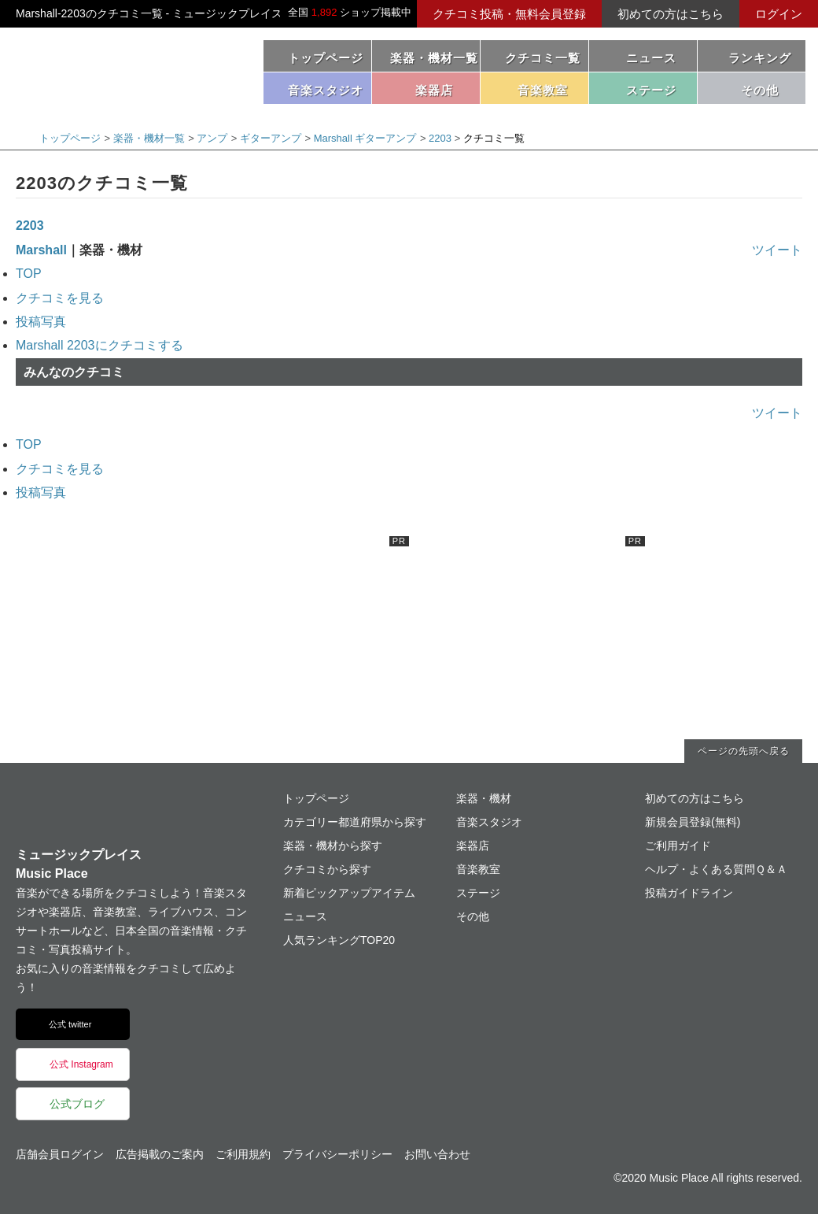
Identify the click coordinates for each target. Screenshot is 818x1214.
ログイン (778, 13)
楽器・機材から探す (332, 845)
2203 (440, 138)
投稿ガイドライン (689, 892)
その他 (472, 916)
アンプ (212, 138)
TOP (29, 273)
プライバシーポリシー (337, 1154)
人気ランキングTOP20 (339, 940)
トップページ (325, 58)
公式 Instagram (81, 1064)
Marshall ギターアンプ (365, 138)
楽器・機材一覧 (434, 58)
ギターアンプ (270, 138)
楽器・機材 (483, 798)
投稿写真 (41, 321)
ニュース (651, 58)
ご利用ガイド (678, 845)
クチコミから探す (327, 869)
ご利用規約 (243, 1154)
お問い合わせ (437, 1154)
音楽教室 (478, 869)
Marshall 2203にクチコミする (99, 345)
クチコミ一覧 (542, 58)
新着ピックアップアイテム (349, 892)
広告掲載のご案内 (160, 1154)
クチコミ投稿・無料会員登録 (509, 13)
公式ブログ (77, 1103)
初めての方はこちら (670, 13)
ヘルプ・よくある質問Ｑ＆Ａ (716, 869)
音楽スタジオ (489, 822)
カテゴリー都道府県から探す (354, 822)
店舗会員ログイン (60, 1154)
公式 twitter (70, 1024)
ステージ (478, 892)
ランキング (759, 58)
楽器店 (472, 845)
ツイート (777, 250)
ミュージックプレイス (126, 69)
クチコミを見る (60, 298)
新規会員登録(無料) (692, 822)
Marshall (41, 250)
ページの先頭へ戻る (744, 751)
